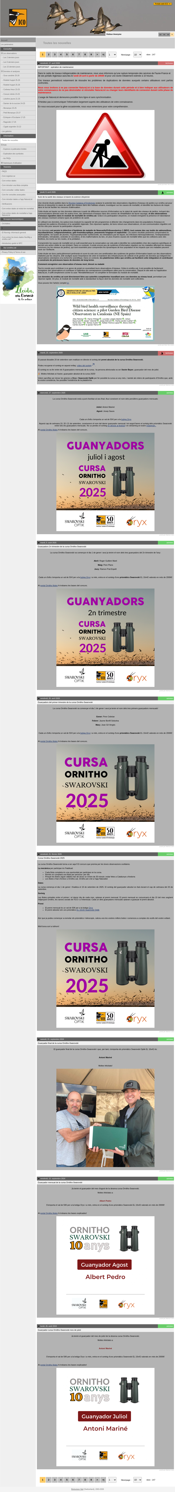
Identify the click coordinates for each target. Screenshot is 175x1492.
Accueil (4, 40)
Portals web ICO (161, 4)
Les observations (9, 53)
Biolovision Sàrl (77, 1489)
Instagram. (151, 426)
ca (160, 34)
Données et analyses (10, 71)
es (164, 34)
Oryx (91, 908)
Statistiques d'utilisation (11, 163)
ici (68, 283)
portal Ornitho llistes (49, 430)
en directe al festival (116, 426)
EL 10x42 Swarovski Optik (88, 910)
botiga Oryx (126, 419)
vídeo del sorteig (86, 365)
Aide (4, 145)
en (168, 34)
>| (103, 54)
